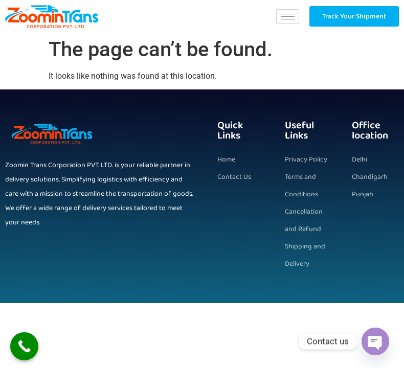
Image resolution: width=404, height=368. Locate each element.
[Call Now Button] (24, 346)
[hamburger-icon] (287, 16)
